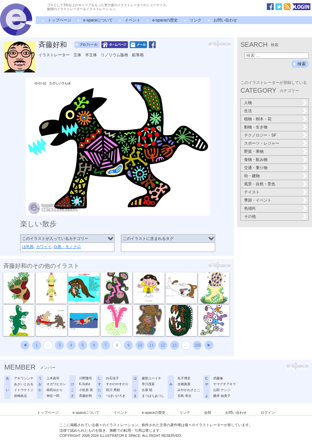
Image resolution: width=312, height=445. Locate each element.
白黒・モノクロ (67, 246)
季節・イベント (257, 200)
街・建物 (252, 176)
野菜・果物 (254, 151)
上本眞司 (52, 378)
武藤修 (218, 378)
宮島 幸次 (184, 396)
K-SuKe (84, 384)
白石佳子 (112, 378)
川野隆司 (85, 378)
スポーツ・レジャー (261, 143)
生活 (248, 111)
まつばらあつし (153, 396)
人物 (248, 102)
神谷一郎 (52, 396)
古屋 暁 (147, 390)
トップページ (59, 20)
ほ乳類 (28, 246)
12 (163, 345)
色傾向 (250, 208)
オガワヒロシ (56, 384)
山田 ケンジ (221, 390)
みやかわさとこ (188, 390)
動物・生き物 (255, 127)
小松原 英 (86, 390)
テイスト (252, 192)
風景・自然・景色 (259, 184)
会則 (207, 412)
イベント (132, 20)
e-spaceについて (98, 20)
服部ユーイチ (151, 378)
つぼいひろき (115, 396)
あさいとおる (23, 384)
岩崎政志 (20, 396)
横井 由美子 (221, 396)
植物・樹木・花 (257, 119)
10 (140, 345)
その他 (250, 216)
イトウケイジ (23, 390)
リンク (196, 20)
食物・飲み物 (255, 159)
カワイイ (44, 246)
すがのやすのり (117, 384)
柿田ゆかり (54, 390)
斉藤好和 (52, 45)
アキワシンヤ (23, 378)
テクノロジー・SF (260, 135)
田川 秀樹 (113, 390)
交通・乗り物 (255, 167)
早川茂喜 (148, 384)
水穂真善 (183, 384)
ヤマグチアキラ (224, 384)
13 (174, 345)
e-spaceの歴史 (165, 20)
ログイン (268, 412)
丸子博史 (183, 378)
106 (197, 345)
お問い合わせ (225, 20)
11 (151, 345)
